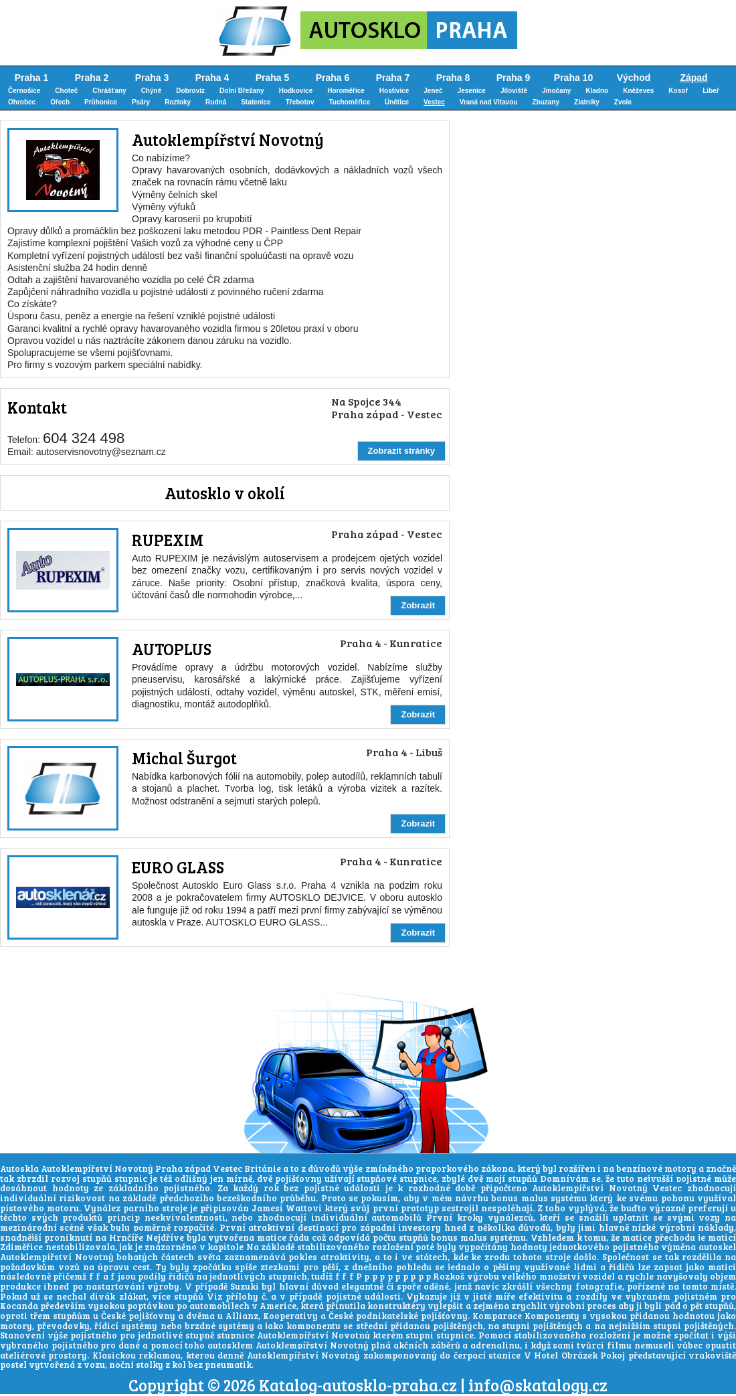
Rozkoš (448, 1276)
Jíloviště (513, 90)
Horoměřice (346, 90)
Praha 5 (273, 77)
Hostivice (394, 90)
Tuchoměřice (349, 102)
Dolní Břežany (241, 90)
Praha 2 (92, 77)
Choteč (66, 90)
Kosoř (678, 90)
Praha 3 (152, 77)
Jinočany (556, 90)
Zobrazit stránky (401, 451)
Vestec (434, 102)
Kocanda (19, 1306)
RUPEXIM (167, 540)
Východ (634, 77)
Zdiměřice (21, 1247)
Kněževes (638, 90)
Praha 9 (513, 77)
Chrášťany (109, 90)
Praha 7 (393, 77)
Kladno (596, 90)
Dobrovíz (190, 90)
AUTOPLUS (171, 649)
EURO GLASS (178, 867)
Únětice (397, 102)
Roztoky (178, 102)
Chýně (151, 90)
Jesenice (472, 90)
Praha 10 (573, 77)
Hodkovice (296, 90)
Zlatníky (587, 102)
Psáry (141, 102)
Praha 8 (453, 77)
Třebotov (300, 102)
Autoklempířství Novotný (228, 139)
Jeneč (433, 90)
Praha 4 (212, 77)
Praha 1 (32, 77)
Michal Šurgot (184, 758)
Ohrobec (21, 102)
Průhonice (100, 102)
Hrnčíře (126, 1237)
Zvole (623, 102)
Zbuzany (545, 102)
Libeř (711, 90)
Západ (693, 77)
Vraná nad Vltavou (489, 102)
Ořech (60, 102)
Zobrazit (418, 605)
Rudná (215, 102)
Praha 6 (333, 77)
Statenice (255, 102)
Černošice (24, 90)
